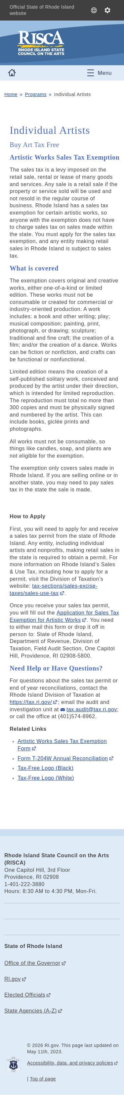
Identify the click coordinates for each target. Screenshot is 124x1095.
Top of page (43, 1078)
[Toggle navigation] (99, 73)
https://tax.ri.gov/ (31, 702)
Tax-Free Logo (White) (46, 778)
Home (11, 94)
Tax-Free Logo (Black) (45, 768)
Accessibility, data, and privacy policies (70, 1063)
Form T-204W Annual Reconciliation (63, 758)
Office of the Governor (32, 963)
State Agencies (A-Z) (30, 1011)
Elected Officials (24, 995)
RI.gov (12, 979)
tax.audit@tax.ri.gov (91, 709)
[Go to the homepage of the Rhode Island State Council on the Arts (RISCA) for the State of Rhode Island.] (62, 43)
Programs (36, 94)
